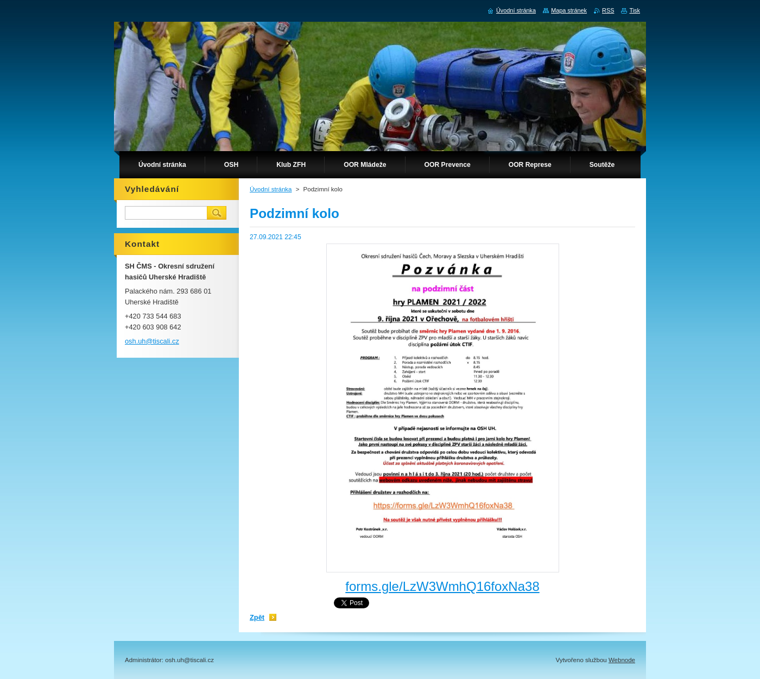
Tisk (634, 10)
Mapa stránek (569, 10)
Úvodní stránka (271, 189)
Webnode (622, 660)
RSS (608, 10)
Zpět (257, 617)
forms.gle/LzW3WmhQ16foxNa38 (442, 586)
